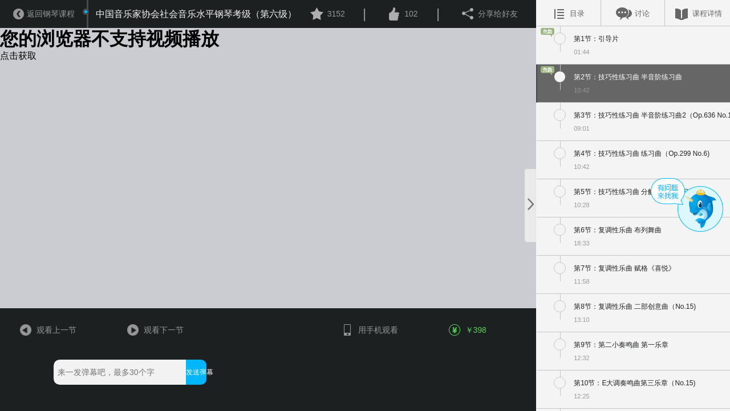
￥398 (468, 330)
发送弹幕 (196, 372)
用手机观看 (369, 330)
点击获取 (18, 56)
